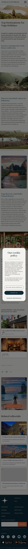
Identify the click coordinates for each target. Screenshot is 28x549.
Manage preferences (14, 298)
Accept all (14, 292)
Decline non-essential (14, 287)
